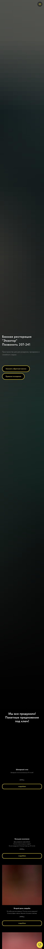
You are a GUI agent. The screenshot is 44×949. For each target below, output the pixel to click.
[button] (16, 369)
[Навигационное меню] (40, 4)
